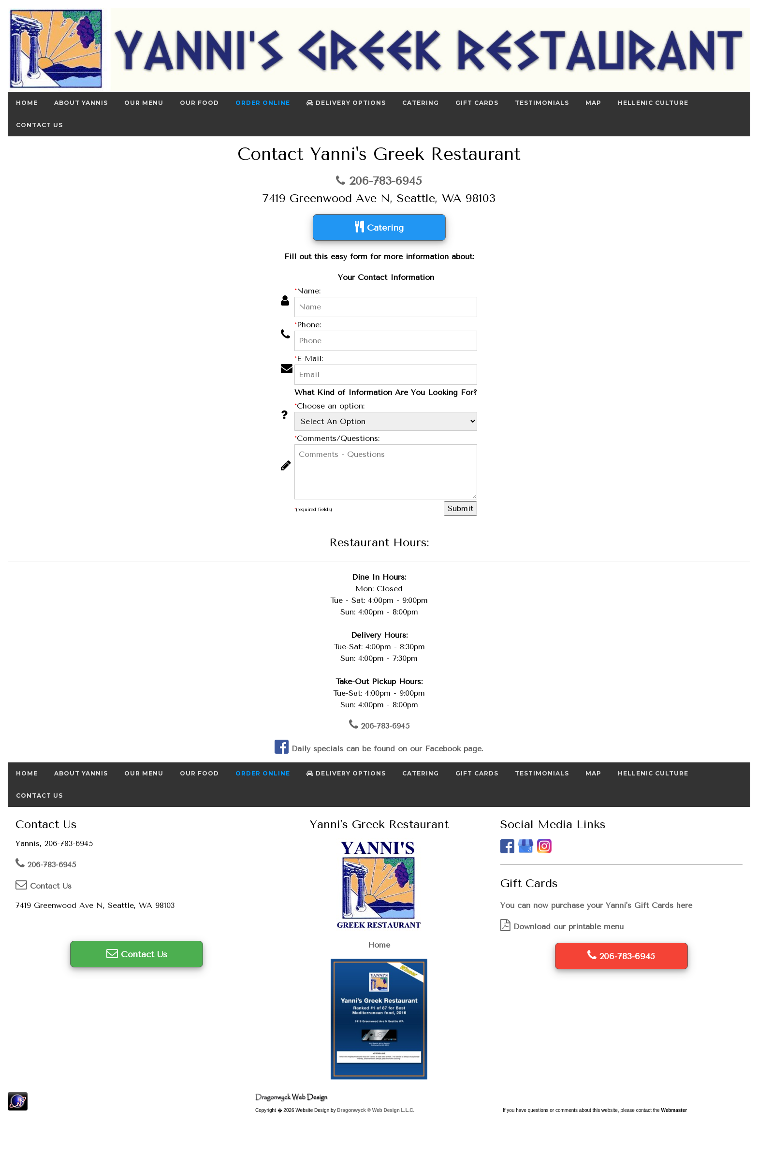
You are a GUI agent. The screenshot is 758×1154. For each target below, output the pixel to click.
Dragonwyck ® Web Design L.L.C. (375, 1110)
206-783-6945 (379, 181)
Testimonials (542, 102)
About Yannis (81, 102)
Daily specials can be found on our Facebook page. (379, 748)
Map (593, 102)
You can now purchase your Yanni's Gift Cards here (596, 905)
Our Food (199, 102)
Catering (420, 102)
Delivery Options (346, 102)
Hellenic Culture (653, 102)
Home (27, 102)
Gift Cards (476, 102)
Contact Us (39, 125)
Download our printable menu (562, 926)
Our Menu (143, 102)
